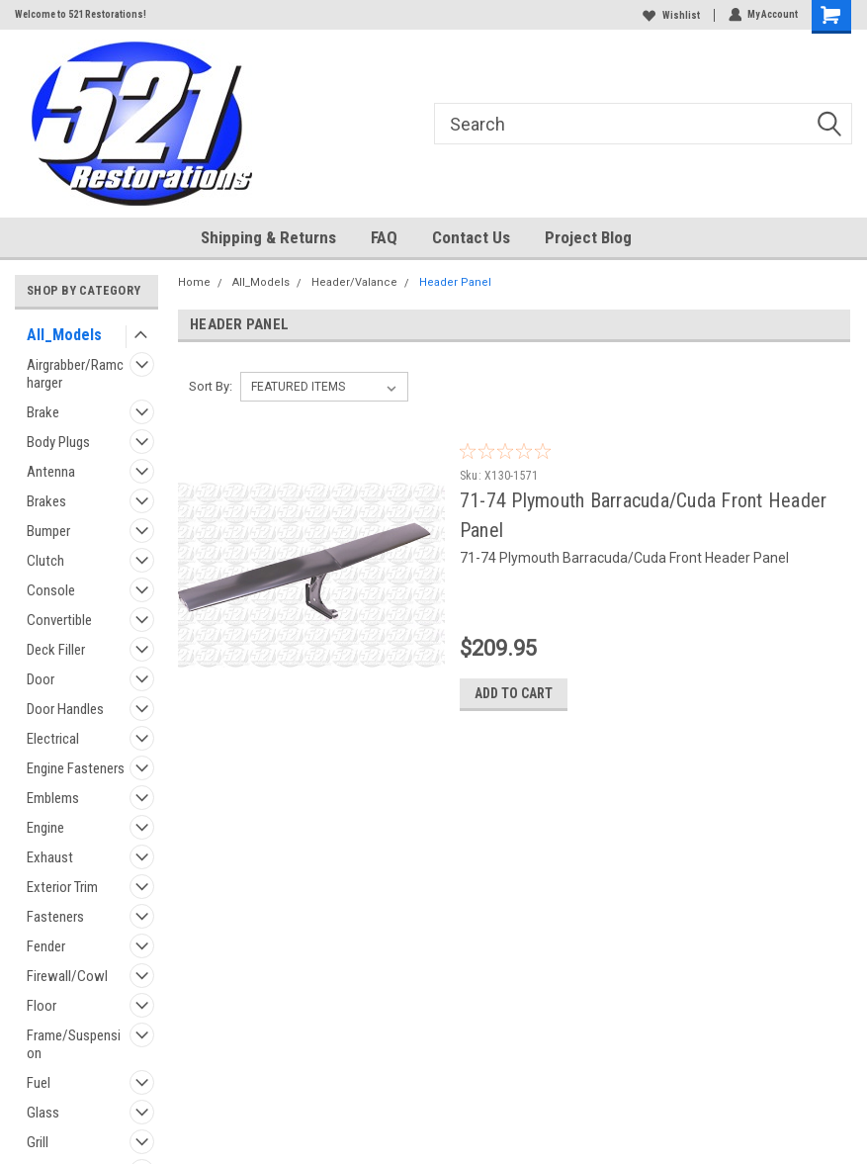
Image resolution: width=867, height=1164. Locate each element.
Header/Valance (354, 282)
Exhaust (50, 857)
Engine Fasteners (76, 768)
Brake (43, 412)
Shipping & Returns (268, 237)
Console (51, 590)
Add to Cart (549, 694)
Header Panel (455, 282)
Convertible (59, 620)
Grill (37, 1142)
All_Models (64, 334)
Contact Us (471, 237)
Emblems (53, 798)
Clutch (45, 561)
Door (40, 679)
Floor (41, 1006)
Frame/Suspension (74, 1044)
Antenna (51, 472)
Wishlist (670, 15)
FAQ (384, 237)
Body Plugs (58, 442)
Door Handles (65, 709)
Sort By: (210, 386)
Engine (45, 828)
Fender (46, 946)
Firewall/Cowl (67, 976)
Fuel (38, 1083)
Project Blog (588, 237)
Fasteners (55, 917)
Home (194, 282)
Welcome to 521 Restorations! (80, 14)
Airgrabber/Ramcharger (75, 374)
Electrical (53, 739)
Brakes (46, 501)
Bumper (48, 531)
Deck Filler (56, 650)
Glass (43, 1112)
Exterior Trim (62, 887)
